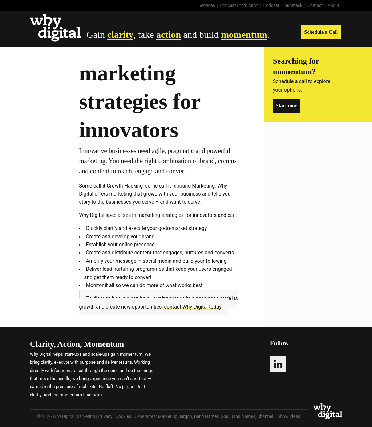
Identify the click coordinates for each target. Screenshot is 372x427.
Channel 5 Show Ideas (278, 416)
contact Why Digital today (193, 307)
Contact (315, 5)
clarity (120, 34)
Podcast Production (239, 5)
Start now (286, 105)
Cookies (123, 416)
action (168, 34)
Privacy (105, 416)
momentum (244, 34)
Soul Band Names (238, 416)
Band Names (206, 416)
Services (206, 5)
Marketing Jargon (175, 416)
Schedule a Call (321, 32)
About (333, 5)
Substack (293, 5)
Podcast (271, 5)
